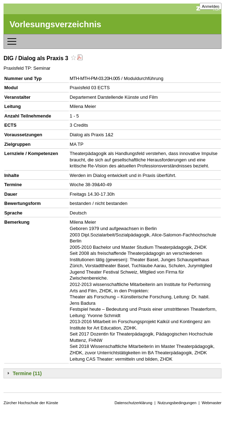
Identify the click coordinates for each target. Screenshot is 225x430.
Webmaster (211, 403)
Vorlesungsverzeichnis (55, 24)
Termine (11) (27, 373)
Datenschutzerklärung (133, 403)
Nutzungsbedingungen (177, 403)
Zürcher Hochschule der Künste (31, 403)
